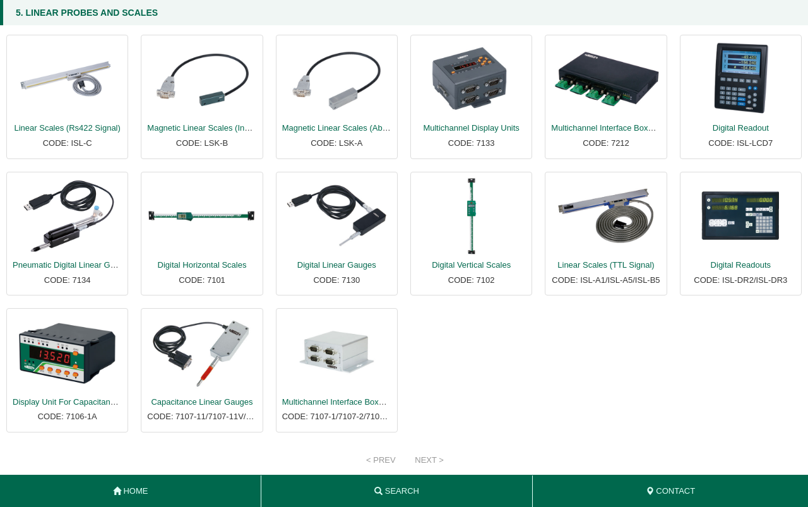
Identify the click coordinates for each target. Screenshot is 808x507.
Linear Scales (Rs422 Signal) (67, 128)
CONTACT (670, 491)
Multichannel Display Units (471, 128)
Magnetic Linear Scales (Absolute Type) (354, 128)
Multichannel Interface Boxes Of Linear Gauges (637, 128)
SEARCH (396, 491)
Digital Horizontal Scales (202, 265)
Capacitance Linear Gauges (201, 402)
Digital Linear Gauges (336, 265)
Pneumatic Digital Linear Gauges (73, 265)
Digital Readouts (741, 265)
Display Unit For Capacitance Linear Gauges (94, 402)
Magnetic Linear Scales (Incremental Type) (225, 128)
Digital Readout (741, 128)
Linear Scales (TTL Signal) (605, 265)
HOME (130, 491)
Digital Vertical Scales (471, 265)
